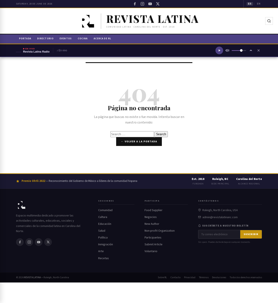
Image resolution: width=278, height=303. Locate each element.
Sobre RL (162, 277)
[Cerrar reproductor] (258, 50)
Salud (101, 231)
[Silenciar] (227, 50)
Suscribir (251, 234)
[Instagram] (142, 4)
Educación (104, 224)
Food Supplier (153, 210)
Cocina (83, 38)
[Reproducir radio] (219, 50)
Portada (25, 38)
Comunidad (105, 210)
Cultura (102, 217)
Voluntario (151, 251)
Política (103, 237)
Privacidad (189, 277)
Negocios (151, 217)
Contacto (175, 277)
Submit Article (153, 244)
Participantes (153, 237)
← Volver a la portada (139, 141)
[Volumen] (239, 50)
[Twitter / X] (158, 4)
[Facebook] (135, 4)
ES (250, 4)
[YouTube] (150, 4)
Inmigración (105, 244)
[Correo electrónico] (219, 234)
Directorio (45, 38)
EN (258, 4)
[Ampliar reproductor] (250, 50)
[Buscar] (269, 21)
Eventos (66, 38)
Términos (204, 277)
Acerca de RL (102, 38)
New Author (152, 224)
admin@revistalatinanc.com (220, 217)
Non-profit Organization (160, 231)
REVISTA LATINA (32, 277)
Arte (101, 251)
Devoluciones (219, 277)
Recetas (103, 258)
